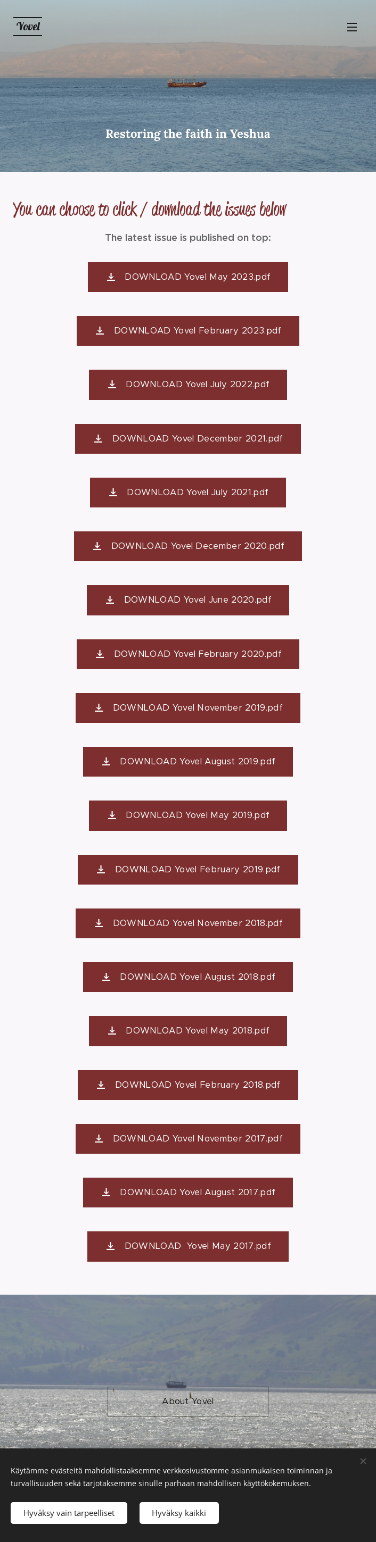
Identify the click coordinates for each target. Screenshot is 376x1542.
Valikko (352, 27)
